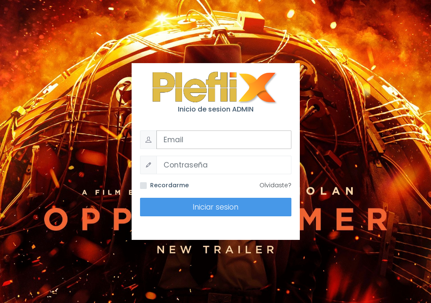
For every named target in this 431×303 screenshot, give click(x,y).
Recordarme (169, 185)
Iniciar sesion (215, 207)
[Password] (223, 165)
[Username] (223, 139)
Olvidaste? (275, 185)
